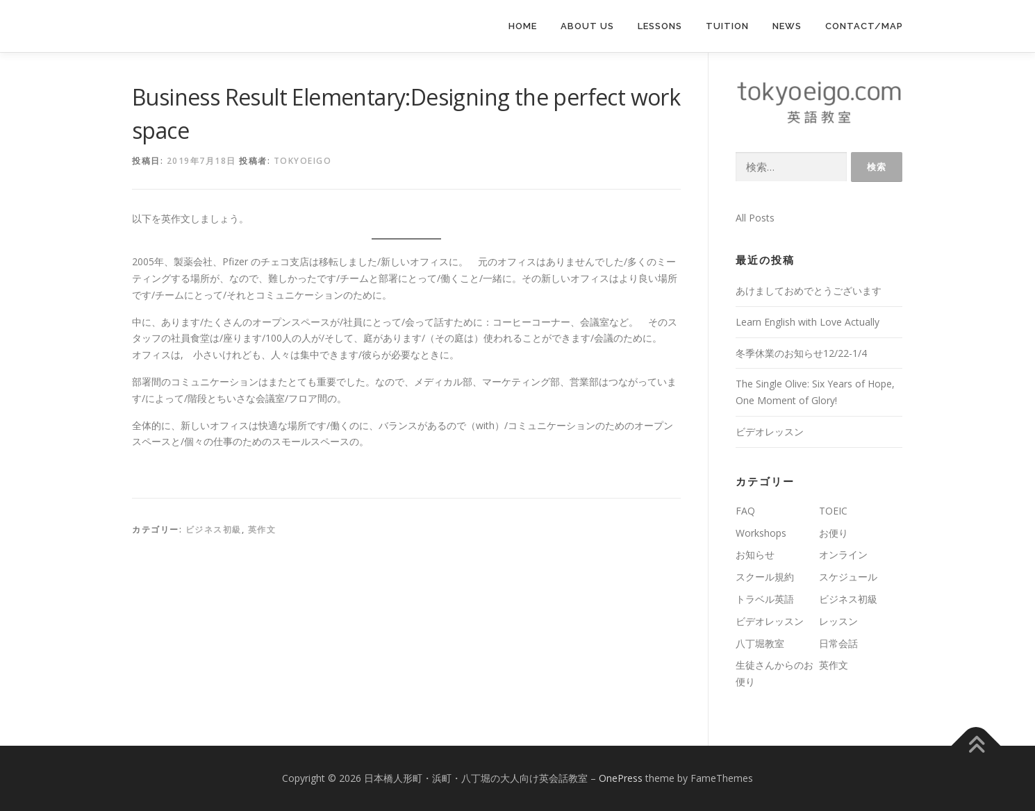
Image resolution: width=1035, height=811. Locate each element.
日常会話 (838, 643)
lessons (660, 26)
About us (587, 26)
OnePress (621, 778)
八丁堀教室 (760, 643)
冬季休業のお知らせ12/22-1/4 (801, 353)
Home (522, 26)
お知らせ (755, 554)
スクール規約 (765, 576)
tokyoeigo (303, 161)
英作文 (262, 529)
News (787, 26)
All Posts (755, 217)
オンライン (843, 554)
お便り (833, 533)
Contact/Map (864, 26)
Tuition (727, 26)
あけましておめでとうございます (808, 290)
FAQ (745, 510)
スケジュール (848, 576)
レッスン (838, 621)
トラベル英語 (765, 598)
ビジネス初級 (213, 529)
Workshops (761, 533)
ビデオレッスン (770, 431)
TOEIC (833, 510)
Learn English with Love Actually (807, 321)
